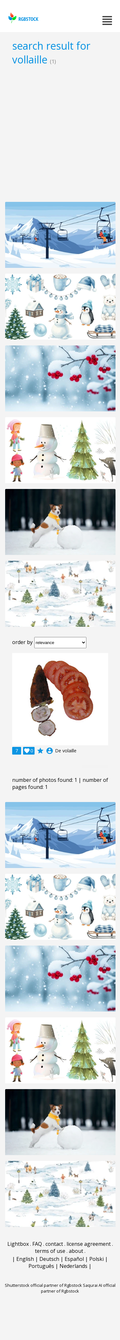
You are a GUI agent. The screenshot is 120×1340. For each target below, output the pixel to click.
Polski (96, 1258)
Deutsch (49, 1258)
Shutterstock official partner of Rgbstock (43, 1285)
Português (41, 1266)
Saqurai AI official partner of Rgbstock (78, 1288)
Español (74, 1258)
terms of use (50, 1250)
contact (54, 1243)
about (76, 1250)
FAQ (37, 1243)
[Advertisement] (60, 133)
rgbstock (22, 18)
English (25, 1258)
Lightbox (18, 1243)
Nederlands (73, 1266)
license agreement (89, 1243)
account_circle (49, 751)
